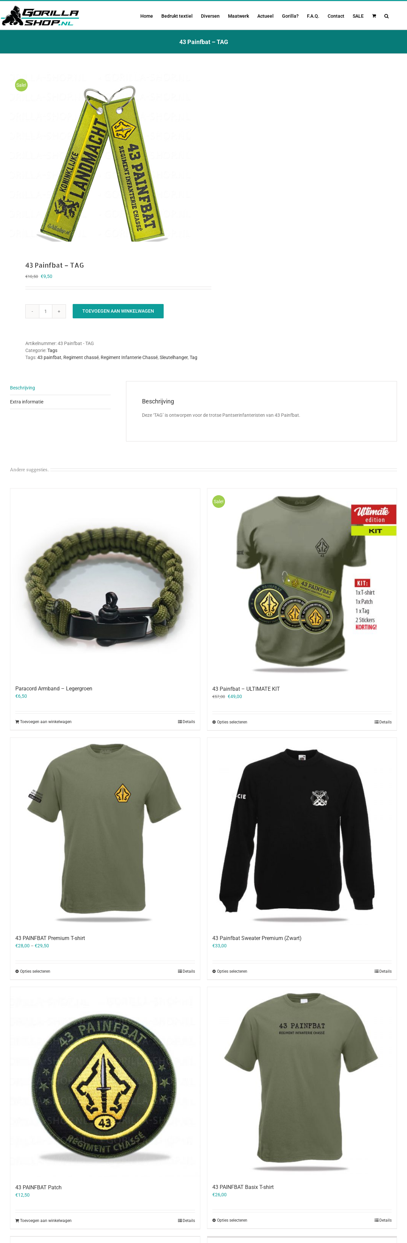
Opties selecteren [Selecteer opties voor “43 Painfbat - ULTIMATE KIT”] (232, 720)
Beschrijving (22, 386)
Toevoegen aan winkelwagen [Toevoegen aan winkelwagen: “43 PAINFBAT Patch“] (46, 1219)
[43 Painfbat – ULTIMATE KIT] (302, 582)
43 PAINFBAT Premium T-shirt (50, 937)
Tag (193, 356)
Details (189, 720)
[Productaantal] (45, 310)
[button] (386, 15)
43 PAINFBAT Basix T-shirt (243, 1186)
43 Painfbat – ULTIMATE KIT (246, 687)
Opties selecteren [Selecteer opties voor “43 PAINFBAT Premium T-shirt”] (35, 970)
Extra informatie (26, 400)
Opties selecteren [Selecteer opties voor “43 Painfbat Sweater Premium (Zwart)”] (232, 970)
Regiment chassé (81, 356)
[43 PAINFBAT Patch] (105, 1081)
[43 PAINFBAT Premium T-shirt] (105, 831)
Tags (52, 349)
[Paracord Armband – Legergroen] (105, 582)
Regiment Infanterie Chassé (129, 356)
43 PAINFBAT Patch (38, 1186)
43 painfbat (49, 356)
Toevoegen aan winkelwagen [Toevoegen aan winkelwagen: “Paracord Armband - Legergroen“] (46, 720)
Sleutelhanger (174, 356)
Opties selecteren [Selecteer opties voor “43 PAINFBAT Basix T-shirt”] (232, 1219)
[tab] (60, 387)
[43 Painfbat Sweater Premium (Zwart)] (302, 831)
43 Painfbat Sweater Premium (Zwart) (257, 937)
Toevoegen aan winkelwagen (118, 309)
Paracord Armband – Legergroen (53, 687)
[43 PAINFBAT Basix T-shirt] (302, 1081)
